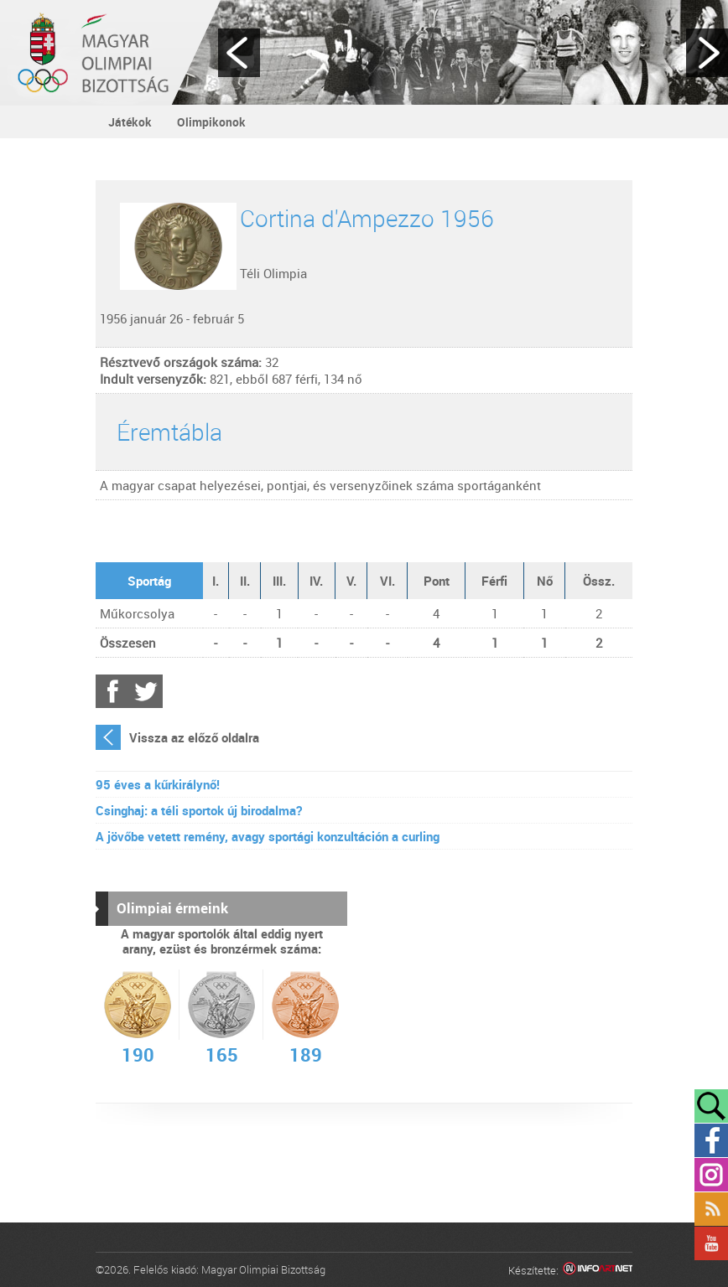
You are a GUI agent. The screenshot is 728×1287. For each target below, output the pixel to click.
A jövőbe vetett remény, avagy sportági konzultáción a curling (267, 836)
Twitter (146, 691)
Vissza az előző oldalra (194, 737)
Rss (711, 1209)
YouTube (711, 1243)
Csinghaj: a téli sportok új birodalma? (199, 810)
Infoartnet (597, 1270)
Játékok (130, 122)
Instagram (711, 1174)
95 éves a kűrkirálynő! (158, 784)
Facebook (112, 691)
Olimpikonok (211, 122)
